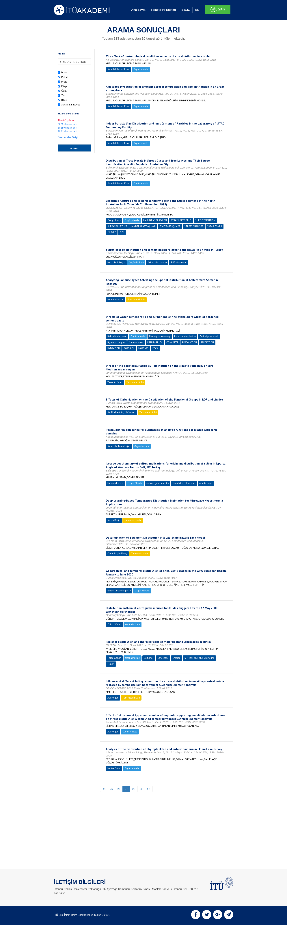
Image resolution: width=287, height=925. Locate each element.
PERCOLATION (189, 342)
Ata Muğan (112, 697)
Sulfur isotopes (178, 262)
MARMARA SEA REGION (155, 220)
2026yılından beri (67, 124)
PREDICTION (207, 342)
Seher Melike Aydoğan (118, 446)
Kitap (64, 86)
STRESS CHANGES (193, 226)
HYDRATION (113, 348)
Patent (64, 77)
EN (197, 9)
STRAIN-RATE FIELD (181, 220)
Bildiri (64, 100)
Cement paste (136, 342)
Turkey (110, 664)
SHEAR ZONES (214, 226)
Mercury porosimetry (159, 336)
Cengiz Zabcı (114, 220)
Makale (65, 72)
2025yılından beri (67, 127)
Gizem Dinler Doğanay (119, 590)
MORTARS (143, 348)
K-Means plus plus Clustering (199, 657)
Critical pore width (209, 336)
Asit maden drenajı (157, 262)
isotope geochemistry (157, 483)
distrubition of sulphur (184, 483)
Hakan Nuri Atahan (116, 336)
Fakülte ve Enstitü (163, 9)
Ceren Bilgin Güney (117, 553)
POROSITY (129, 348)
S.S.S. (185, 9)
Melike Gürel (113, 768)
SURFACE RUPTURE (117, 226)
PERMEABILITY (154, 342)
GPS (122, 232)
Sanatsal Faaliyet (70, 104)
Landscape (163, 657)
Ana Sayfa (138, 9)
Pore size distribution (185, 336)
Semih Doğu (113, 520)
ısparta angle (206, 483)
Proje (64, 81)
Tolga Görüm (114, 624)
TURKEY (111, 232)
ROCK (155, 348)
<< (103, 788)
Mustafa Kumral (115, 483)
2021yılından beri (67, 131)
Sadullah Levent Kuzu (118, 69)
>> (148, 788)
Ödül (64, 90)
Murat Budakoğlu (116, 262)
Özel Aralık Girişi (68, 137)
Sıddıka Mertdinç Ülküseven (121, 412)
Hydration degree (116, 342)
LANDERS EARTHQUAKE (143, 226)
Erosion (176, 657)
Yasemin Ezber (114, 382)
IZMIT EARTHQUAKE (170, 226)
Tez (63, 95)
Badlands (149, 657)
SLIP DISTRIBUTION (205, 220)
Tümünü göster (66, 120)
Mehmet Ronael (115, 299)
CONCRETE (172, 342)
